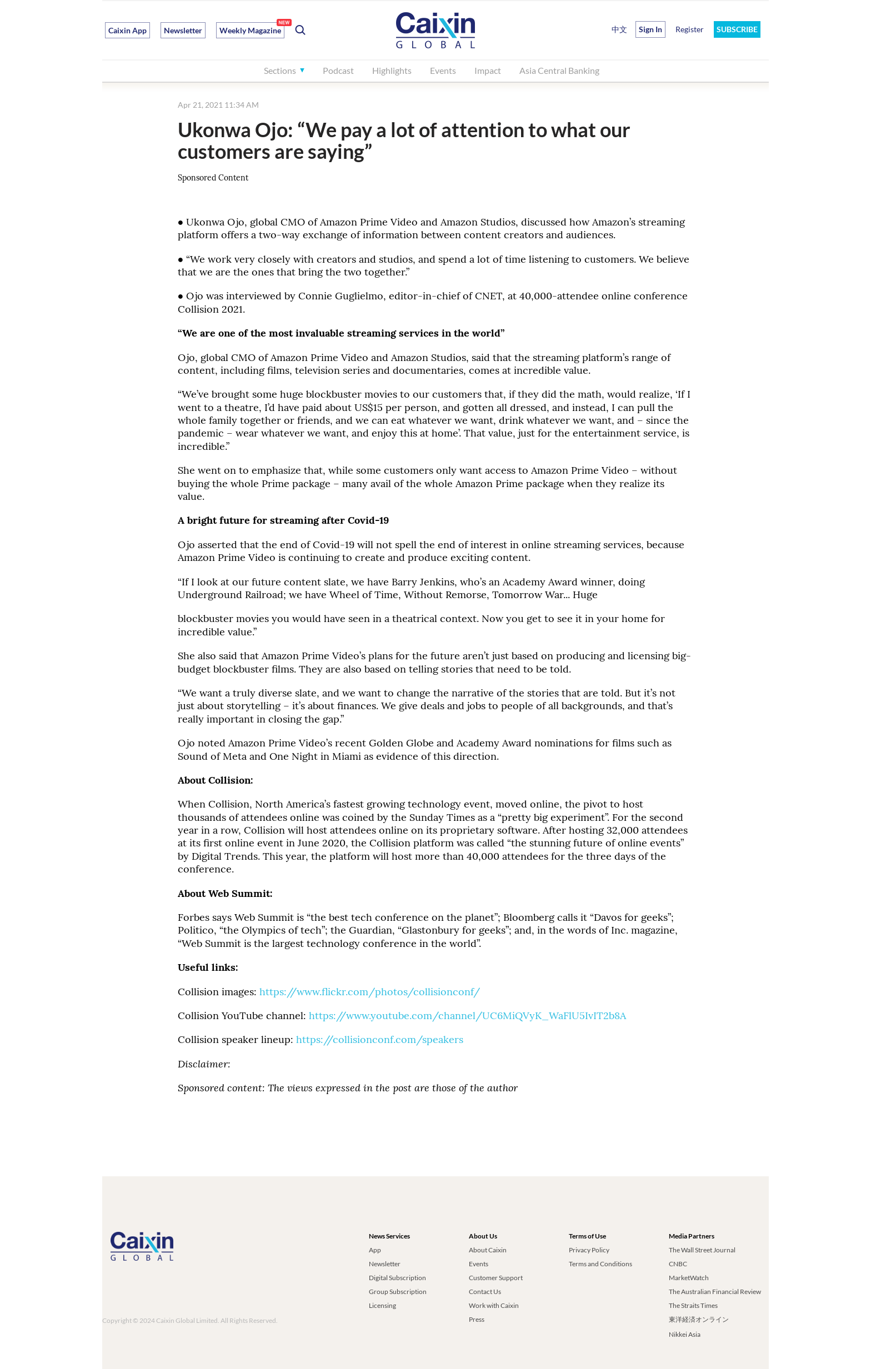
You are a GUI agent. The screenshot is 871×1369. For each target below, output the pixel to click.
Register (689, 29)
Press (476, 1319)
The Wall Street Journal (702, 1250)
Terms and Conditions (600, 1264)
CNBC (678, 1264)
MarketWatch (689, 1277)
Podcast (338, 70)
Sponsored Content (213, 178)
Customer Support (496, 1277)
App (375, 1250)
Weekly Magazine (250, 30)
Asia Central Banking (559, 70)
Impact (487, 70)
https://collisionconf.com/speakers (379, 1039)
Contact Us (485, 1291)
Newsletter (183, 30)
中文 (619, 29)
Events (443, 70)
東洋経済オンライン (699, 1319)
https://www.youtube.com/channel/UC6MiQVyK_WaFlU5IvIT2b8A (469, 1015)
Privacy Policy (589, 1250)
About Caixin (488, 1250)
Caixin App (127, 30)
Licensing (382, 1305)
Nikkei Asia (684, 1334)
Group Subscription (398, 1291)
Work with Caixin (494, 1305)
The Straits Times (693, 1305)
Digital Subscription (397, 1277)
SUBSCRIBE (737, 29)
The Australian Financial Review (715, 1291)
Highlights (392, 70)
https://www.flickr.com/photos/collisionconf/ (369, 991)
